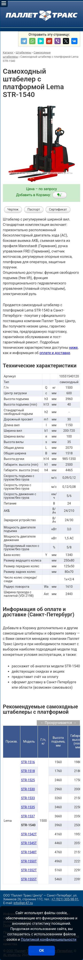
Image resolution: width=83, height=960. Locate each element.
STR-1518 (28, 771)
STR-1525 (28, 780)
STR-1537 (28, 816)
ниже (73, 347)
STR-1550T (29, 861)
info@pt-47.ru (23, 903)
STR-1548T (29, 852)
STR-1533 (28, 798)
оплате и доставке (54, 353)
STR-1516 (28, 762)
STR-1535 (28, 807)
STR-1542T (29, 834)
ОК (41, 950)
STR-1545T (29, 843)
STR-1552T (29, 870)
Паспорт (33, 209)
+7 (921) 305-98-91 (64, 899)
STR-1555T (29, 879)
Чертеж (12, 209)
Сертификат (58, 209)
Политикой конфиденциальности (48, 939)
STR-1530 (28, 789)
